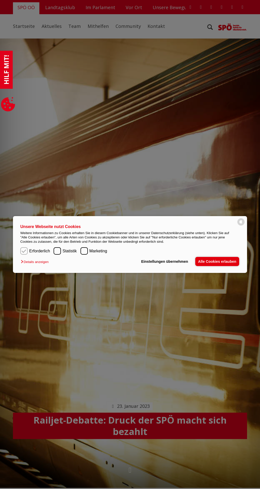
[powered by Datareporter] (241, 225)
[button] (36, 262)
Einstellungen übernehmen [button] (164, 261)
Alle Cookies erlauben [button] (217, 261)
